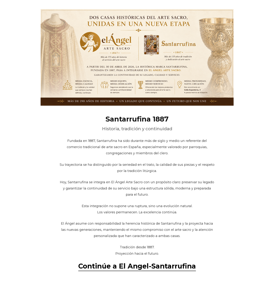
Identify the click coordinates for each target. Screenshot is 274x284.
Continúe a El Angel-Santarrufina (137, 266)
